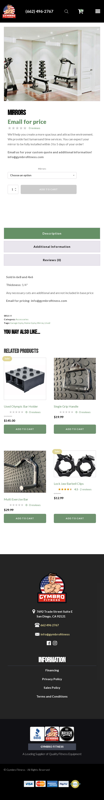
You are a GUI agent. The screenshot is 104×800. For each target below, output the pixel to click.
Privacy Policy (52, 679)
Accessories (22, 319)
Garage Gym (16, 323)
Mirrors (42, 168)
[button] (93, 33)
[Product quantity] (13, 189)
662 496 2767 (49, 625)
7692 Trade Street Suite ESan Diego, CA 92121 (55, 614)
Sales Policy (52, 687)
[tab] (52, 260)
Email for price (27, 121)
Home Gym (30, 323)
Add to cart (48, 189)
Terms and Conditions (52, 696)
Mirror (40, 323)
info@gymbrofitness (55, 634)
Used (47, 323)
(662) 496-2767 (39, 11)
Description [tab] (52, 233)
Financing (52, 670)
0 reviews (34, 128)
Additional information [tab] (52, 246)
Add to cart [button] (25, 429)
